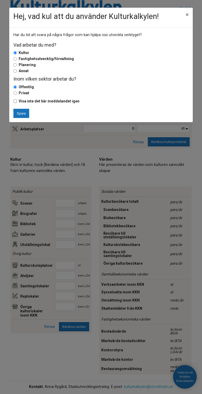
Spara (21, 113)
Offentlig (26, 87)
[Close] (187, 15)
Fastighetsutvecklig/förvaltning (46, 59)
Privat (24, 93)
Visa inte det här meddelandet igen (49, 101)
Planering (27, 65)
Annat (24, 71)
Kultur (24, 53)
